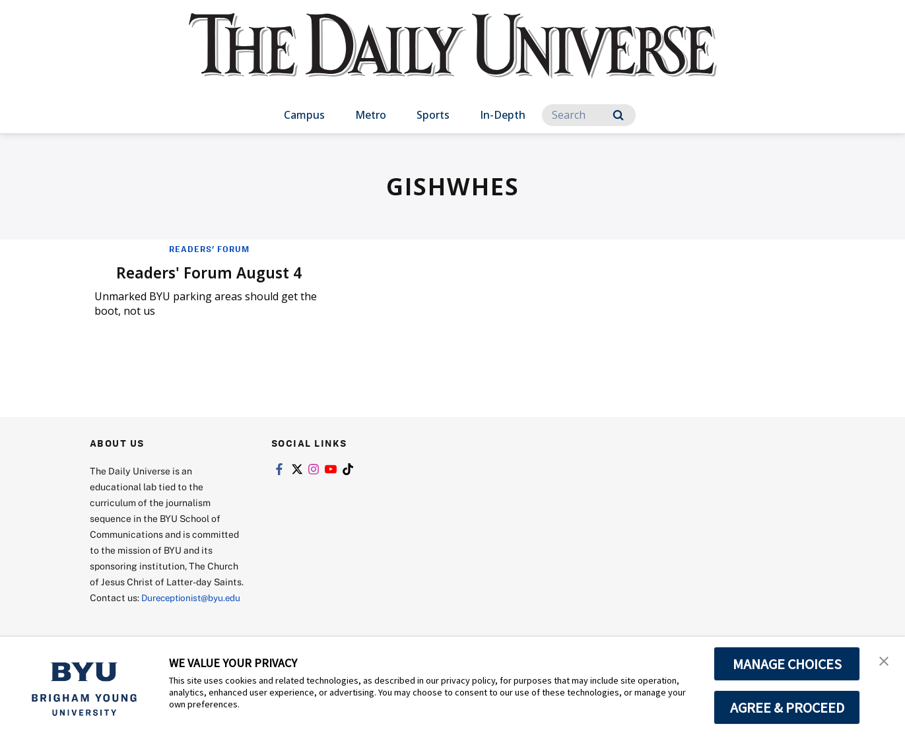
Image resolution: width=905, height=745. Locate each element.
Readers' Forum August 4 (209, 271)
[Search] (588, 115)
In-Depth (502, 115)
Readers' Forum (209, 248)
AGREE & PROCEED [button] (787, 707)
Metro (370, 115)
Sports (433, 115)
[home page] (453, 59)
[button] (883, 660)
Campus (304, 115)
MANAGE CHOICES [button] (787, 664)
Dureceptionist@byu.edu (143, 612)
